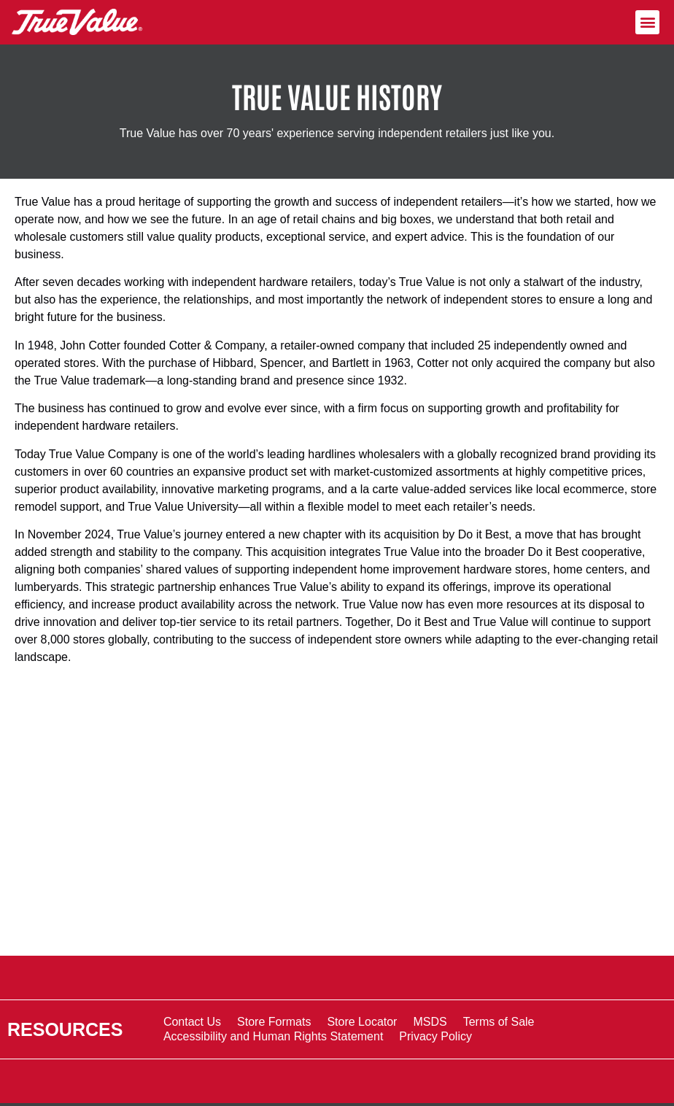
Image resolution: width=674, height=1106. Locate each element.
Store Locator (362, 1022)
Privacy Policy (435, 1036)
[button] (647, 22)
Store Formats (274, 1022)
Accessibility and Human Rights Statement (273, 1036)
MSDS (429, 1022)
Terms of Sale (499, 1022)
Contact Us (192, 1022)
